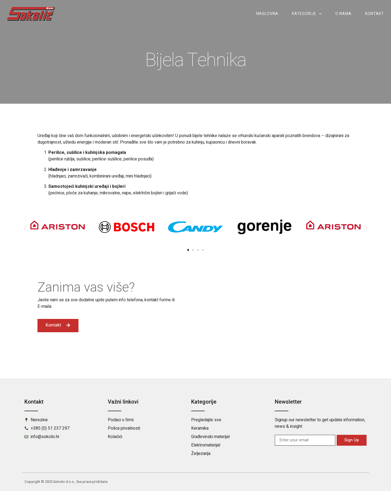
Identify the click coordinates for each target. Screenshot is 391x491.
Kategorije (307, 14)
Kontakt (374, 14)
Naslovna (267, 14)
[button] (25, 227)
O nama (343, 14)
